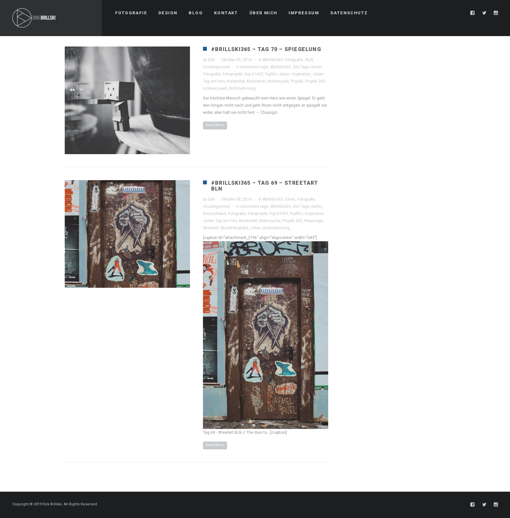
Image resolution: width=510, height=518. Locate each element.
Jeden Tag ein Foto (220, 221)
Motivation (256, 81)
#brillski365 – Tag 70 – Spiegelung (266, 49)
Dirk (211, 60)
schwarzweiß (215, 88)
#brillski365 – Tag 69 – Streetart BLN (264, 186)
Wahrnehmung (242, 88)
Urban (255, 228)
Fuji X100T (254, 74)
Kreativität (236, 81)
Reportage (313, 221)
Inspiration (301, 74)
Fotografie (294, 60)
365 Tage (301, 67)
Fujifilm (271, 74)
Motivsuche (278, 81)
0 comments (247, 67)
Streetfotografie (234, 228)
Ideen (285, 74)
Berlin (316, 67)
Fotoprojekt (233, 74)
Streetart (211, 228)
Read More (215, 125)
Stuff (309, 60)
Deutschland (214, 213)
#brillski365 (272, 60)
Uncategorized (216, 67)
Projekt (297, 81)
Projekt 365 (315, 81)
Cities (290, 199)
